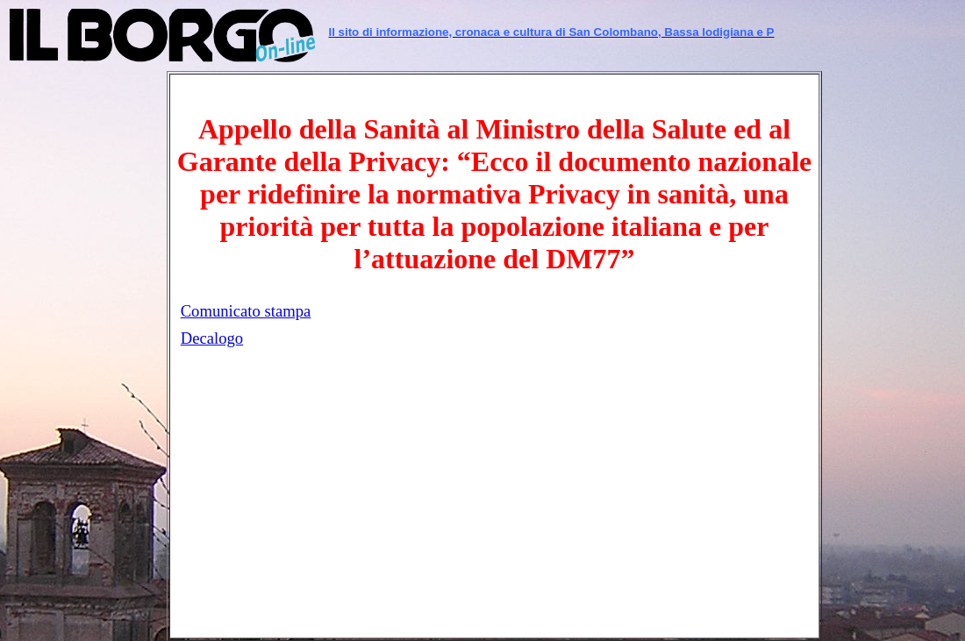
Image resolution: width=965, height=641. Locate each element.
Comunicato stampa (246, 311)
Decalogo (212, 338)
